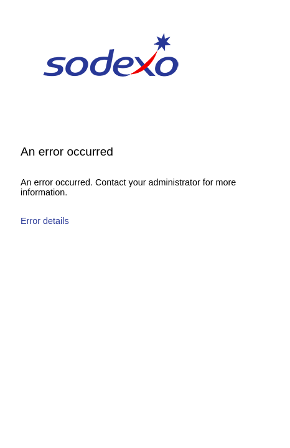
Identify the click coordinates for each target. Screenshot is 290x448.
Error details (45, 221)
